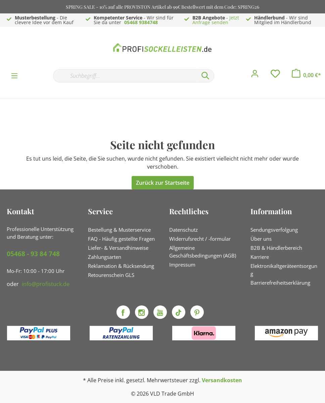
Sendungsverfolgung (274, 229)
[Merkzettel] (275, 75)
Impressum (182, 264)
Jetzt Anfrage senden (215, 19)
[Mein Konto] (255, 75)
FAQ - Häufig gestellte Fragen (121, 238)
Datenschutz (183, 229)
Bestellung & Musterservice (119, 229)
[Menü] (14, 75)
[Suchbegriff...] (125, 75)
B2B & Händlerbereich (276, 247)
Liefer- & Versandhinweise (118, 247)
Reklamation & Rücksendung (121, 266)
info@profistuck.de (45, 284)
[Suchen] (205, 75)
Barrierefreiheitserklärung (280, 282)
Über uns (261, 238)
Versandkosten (222, 380)
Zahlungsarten (104, 256)
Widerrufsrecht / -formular (200, 238)
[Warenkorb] (306, 75)
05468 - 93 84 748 (33, 253)
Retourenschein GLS (111, 275)
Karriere (259, 256)
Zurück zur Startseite (162, 182)
